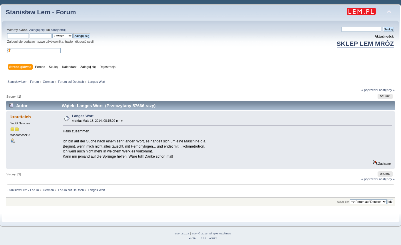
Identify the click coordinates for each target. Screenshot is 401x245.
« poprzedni (369, 90)
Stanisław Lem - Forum (41, 12)
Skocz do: (343, 201)
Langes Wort (82, 116)
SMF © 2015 (199, 233)
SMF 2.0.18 (181, 233)
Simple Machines (220, 233)
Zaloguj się (37, 30)
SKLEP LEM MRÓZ (365, 43)
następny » (387, 90)
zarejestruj (58, 30)
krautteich (20, 116)
